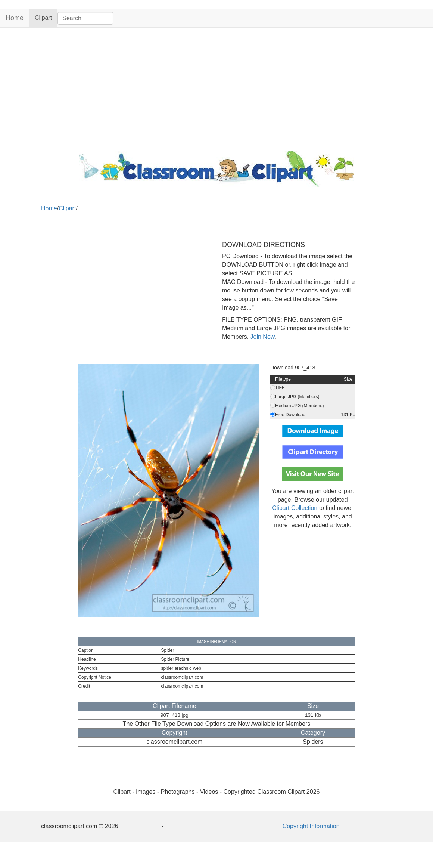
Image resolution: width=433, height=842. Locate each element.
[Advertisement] (216, 87)
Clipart (46, 17)
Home (15, 18)
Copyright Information (311, 826)
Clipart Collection (294, 508)
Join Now (261, 337)
